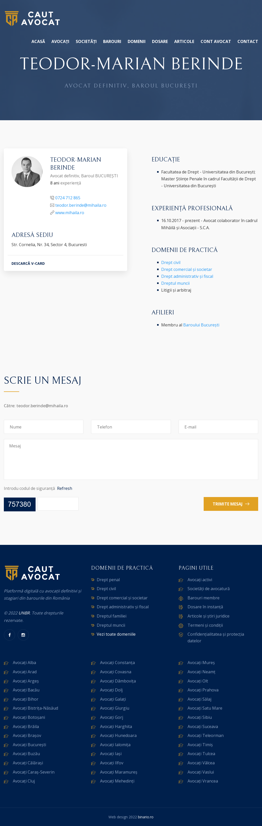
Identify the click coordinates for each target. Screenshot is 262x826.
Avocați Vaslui (201, 772)
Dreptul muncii (175, 283)
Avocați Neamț (201, 672)
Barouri (112, 41)
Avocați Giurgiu (114, 708)
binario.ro (146, 816)
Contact (247, 41)
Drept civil (170, 262)
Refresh (64, 488)
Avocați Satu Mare (205, 708)
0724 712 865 (67, 198)
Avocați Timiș (200, 744)
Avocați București (29, 744)
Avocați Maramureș (118, 772)
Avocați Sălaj (199, 699)
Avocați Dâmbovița (118, 681)
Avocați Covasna (115, 672)
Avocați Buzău (26, 753)
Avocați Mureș (201, 662)
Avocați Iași (111, 753)
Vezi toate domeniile (116, 634)
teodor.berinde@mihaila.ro (80, 205)
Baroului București (201, 325)
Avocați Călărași (28, 763)
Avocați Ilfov (111, 763)
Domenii (137, 41)
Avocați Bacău (26, 690)
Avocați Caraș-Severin (33, 772)
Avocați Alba (24, 662)
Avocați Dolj (111, 690)
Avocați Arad (25, 672)
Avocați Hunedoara (118, 735)
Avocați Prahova (203, 690)
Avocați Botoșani (29, 717)
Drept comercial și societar (186, 269)
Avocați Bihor (25, 699)
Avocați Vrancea (203, 781)
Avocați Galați (113, 699)
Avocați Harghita (116, 726)
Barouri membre (204, 598)
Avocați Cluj (24, 781)
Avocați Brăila (26, 726)
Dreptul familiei (111, 616)
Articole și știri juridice (209, 616)
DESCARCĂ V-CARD (28, 264)
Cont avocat (216, 41)
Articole (184, 41)
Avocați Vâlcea (201, 763)
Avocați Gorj (111, 717)
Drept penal (108, 579)
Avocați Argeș (26, 681)
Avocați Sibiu (200, 717)
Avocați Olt (198, 681)
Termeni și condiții (205, 625)
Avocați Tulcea (201, 753)
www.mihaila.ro (69, 213)
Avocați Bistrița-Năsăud (35, 708)
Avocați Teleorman (206, 735)
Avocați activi (200, 579)
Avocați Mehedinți (117, 781)
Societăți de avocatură (209, 588)
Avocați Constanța (117, 662)
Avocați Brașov (27, 735)
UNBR (24, 613)
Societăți (86, 41)
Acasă (38, 41)
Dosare (160, 41)
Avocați (60, 41)
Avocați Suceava (203, 726)
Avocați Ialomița (115, 744)
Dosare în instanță (205, 607)
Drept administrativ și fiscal (187, 276)
